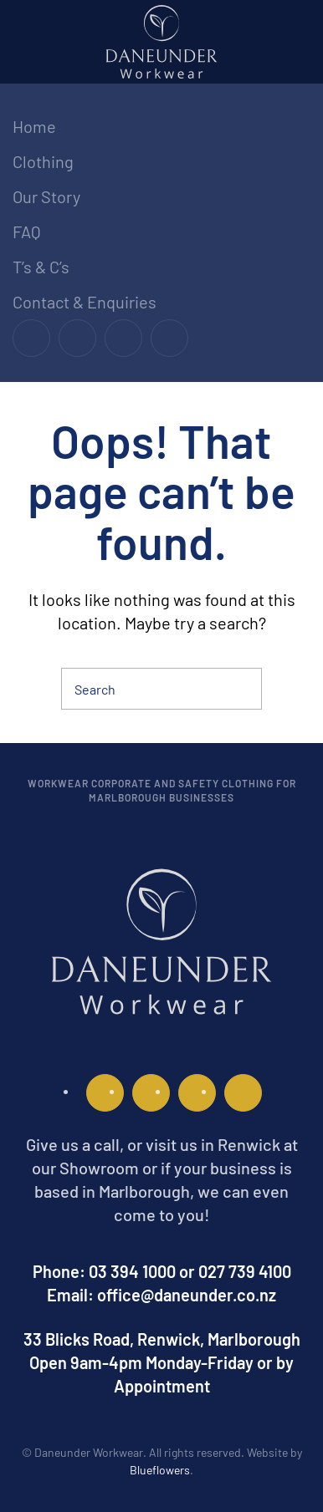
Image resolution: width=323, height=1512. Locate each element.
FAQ (27, 231)
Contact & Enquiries (84, 302)
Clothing (43, 161)
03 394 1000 (132, 1271)
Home (34, 126)
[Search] (161, 689)
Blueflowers (160, 1470)
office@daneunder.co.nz (186, 1295)
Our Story (46, 196)
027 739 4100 (244, 1271)
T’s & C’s (41, 267)
